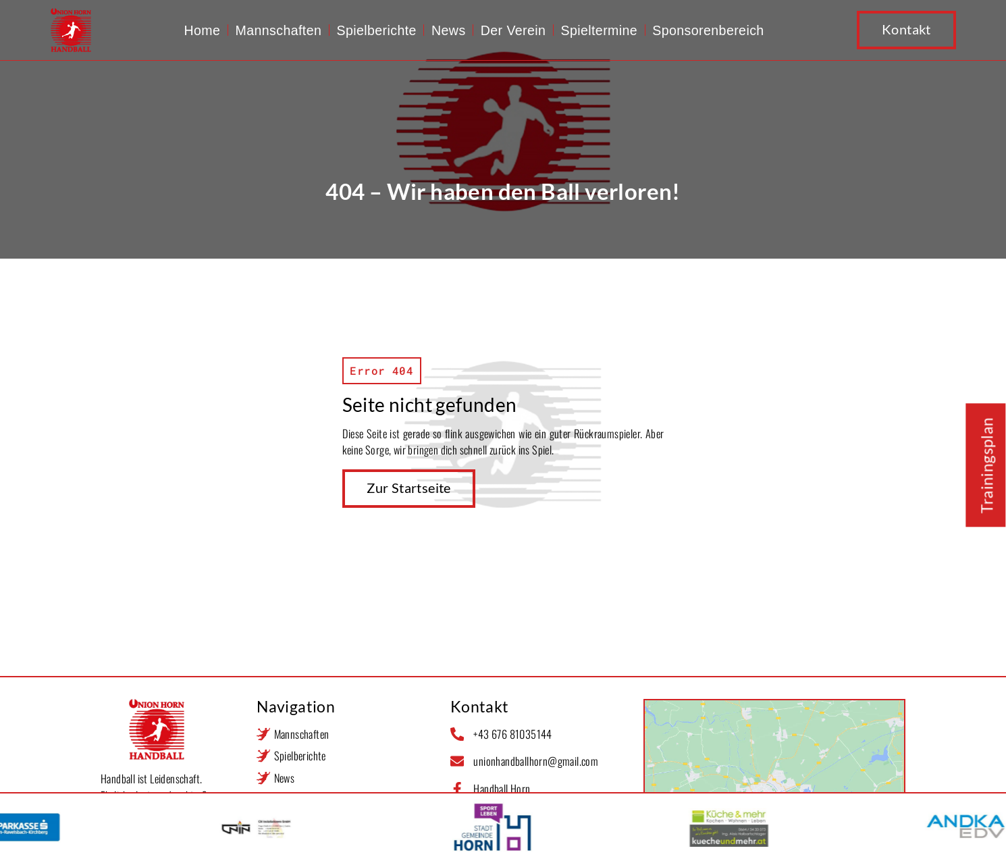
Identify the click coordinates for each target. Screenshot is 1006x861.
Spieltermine (598, 30)
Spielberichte (376, 30)
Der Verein (513, 30)
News (448, 30)
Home (202, 30)
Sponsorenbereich (708, 30)
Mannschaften (278, 30)
